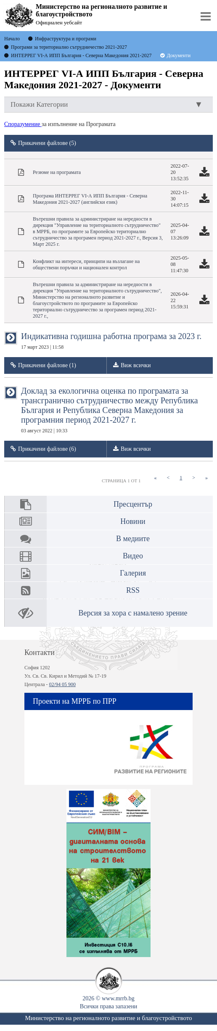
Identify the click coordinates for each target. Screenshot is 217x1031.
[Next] (193, 478)
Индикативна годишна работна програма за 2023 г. (111, 340)
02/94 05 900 (62, 684)
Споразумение (23, 124)
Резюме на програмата (57, 172)
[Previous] (168, 478)
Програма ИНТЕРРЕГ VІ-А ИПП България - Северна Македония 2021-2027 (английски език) (90, 199)
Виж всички (136, 365)
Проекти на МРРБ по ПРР (74, 701)
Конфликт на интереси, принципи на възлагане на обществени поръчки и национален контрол (86, 264)
